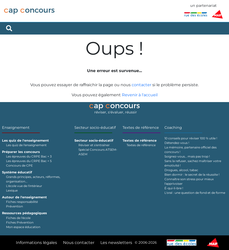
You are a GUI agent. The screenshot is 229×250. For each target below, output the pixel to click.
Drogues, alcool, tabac (181, 170)
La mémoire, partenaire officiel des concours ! (190, 149)
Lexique (12, 190)
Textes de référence (141, 127)
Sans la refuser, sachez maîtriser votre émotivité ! (192, 163)
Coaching (173, 127)
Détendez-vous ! (176, 143)
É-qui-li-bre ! (173, 188)
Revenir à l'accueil (140, 94)
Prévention (14, 206)
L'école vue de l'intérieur (24, 186)
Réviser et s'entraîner (94, 145)
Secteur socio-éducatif (95, 127)
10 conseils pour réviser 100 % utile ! (190, 138)
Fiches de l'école (18, 218)
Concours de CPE (19, 165)
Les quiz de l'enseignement (26, 145)
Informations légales (36, 242)
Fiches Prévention (20, 222)
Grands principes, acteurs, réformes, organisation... (33, 179)
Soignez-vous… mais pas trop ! (187, 156)
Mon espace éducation (23, 227)
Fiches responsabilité (22, 202)
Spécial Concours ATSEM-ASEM (97, 152)
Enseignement (16, 127)
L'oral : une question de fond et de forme (194, 193)
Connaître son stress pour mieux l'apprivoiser (189, 181)
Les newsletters (116, 242)
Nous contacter (78, 242)
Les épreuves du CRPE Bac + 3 (29, 156)
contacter (141, 84)
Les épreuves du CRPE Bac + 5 (29, 161)
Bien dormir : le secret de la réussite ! (191, 174)
